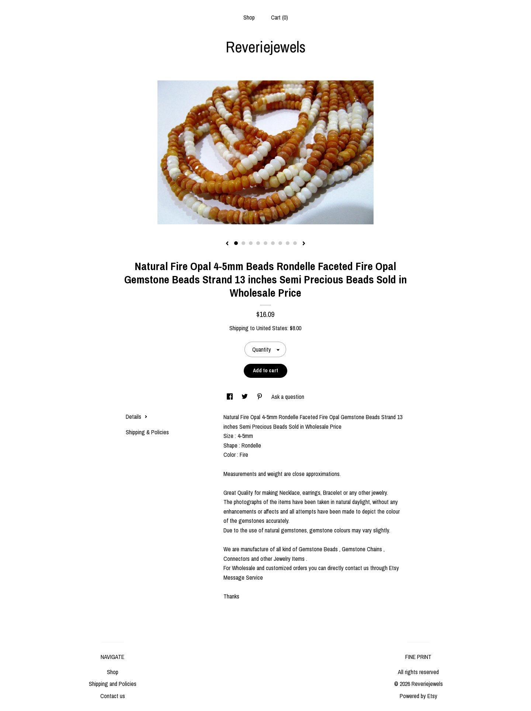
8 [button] (287, 243)
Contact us (112, 696)
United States (271, 328)
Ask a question (287, 397)
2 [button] (243, 243)
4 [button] (258, 243)
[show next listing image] (304, 243)
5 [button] (265, 243)
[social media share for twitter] (245, 397)
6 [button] (273, 243)
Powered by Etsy (418, 696)
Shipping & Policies (147, 432)
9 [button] (295, 243)
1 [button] (236, 243)
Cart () (279, 17)
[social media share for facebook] (230, 397)
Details (137, 417)
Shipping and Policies (112, 684)
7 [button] (280, 243)
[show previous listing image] (227, 243)
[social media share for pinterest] (260, 397)
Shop (249, 17)
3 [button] (251, 243)
